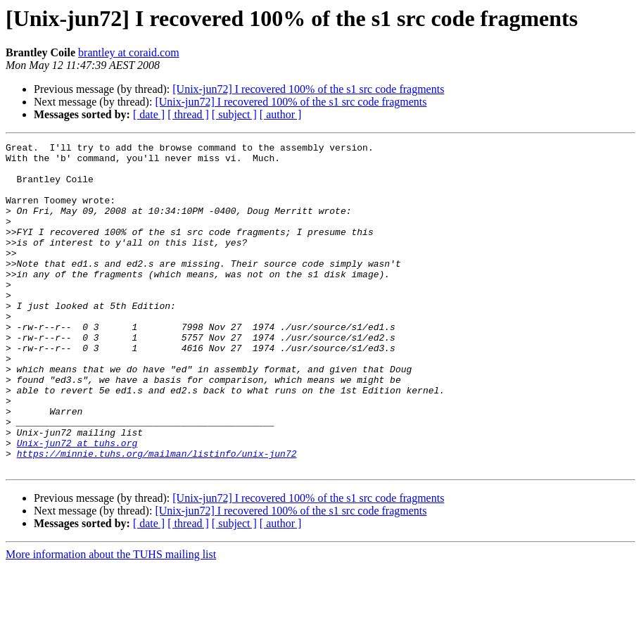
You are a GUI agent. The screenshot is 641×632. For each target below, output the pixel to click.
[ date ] (149, 114)
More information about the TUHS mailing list (111, 620)
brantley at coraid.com (128, 52)
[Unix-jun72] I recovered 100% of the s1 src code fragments (308, 89)
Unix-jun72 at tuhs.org (77, 504)
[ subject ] (234, 114)
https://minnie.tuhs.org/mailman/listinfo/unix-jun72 (157, 516)
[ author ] (281, 114)
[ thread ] (188, 114)
